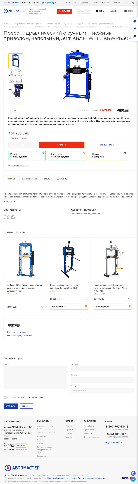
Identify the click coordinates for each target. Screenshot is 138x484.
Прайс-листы (89, 430)
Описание (11, 179)
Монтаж (69, 437)
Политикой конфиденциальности (61, 478)
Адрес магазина (12, 422)
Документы (62, 179)
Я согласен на (27, 397)
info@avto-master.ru (114, 442)
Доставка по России (46, 432)
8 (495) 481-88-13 (116, 435)
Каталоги (88, 433)
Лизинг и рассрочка (98, 155)
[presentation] (3, 275)
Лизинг (40, 443)
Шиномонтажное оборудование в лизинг (44, 449)
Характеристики (29, 179)
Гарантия (69, 430)
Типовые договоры (92, 437)
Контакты (110, 422)
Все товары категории (16, 332)
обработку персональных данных (32, 397)
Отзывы (47, 179)
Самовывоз (42, 436)
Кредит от (18, 155)
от (58, 307)
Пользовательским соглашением (92, 478)
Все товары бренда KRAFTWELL (20, 336)
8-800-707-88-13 (30, 2)
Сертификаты (89, 426)
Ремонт (69, 426)
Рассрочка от (60, 155)
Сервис (69, 421)
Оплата (40, 440)
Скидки (69, 433)
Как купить (43, 421)
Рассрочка (41, 456)
